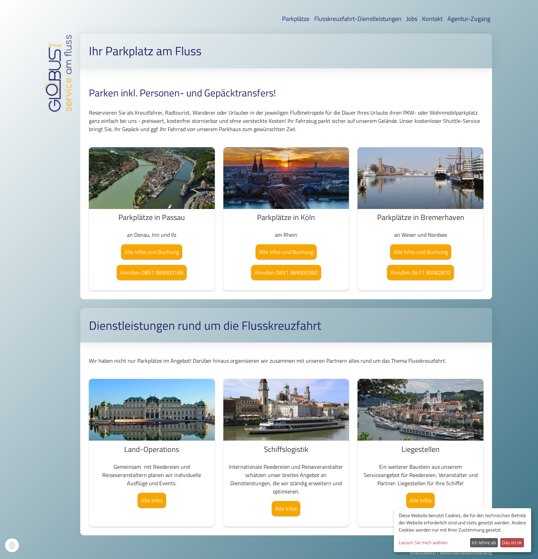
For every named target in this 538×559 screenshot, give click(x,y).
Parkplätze (295, 18)
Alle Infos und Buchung (152, 252)
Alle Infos (152, 500)
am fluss (68, 55)
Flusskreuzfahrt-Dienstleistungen (357, 18)
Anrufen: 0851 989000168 (151, 272)
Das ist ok (512, 542)
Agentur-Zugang (468, 18)
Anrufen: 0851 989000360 (286, 272)
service (68, 95)
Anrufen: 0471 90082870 (420, 272)
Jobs (411, 18)
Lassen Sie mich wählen (423, 542)
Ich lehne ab (484, 542)
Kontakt (432, 18)
